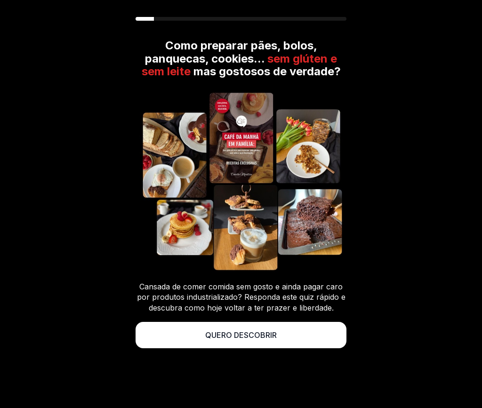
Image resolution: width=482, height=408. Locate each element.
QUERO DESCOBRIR (241, 335)
